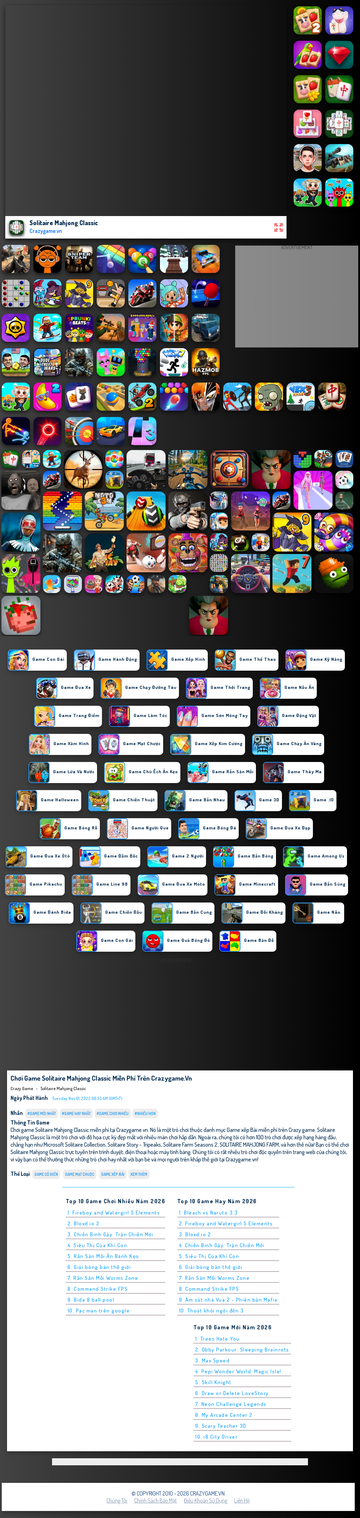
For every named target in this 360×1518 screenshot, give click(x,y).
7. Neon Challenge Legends (231, 1404)
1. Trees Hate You (217, 1338)
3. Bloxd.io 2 (195, 1234)
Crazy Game (22, 1088)
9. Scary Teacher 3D (220, 1425)
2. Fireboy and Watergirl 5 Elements (226, 1223)
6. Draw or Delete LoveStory (232, 1393)
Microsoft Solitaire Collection (74, 1144)
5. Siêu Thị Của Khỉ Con (209, 1256)
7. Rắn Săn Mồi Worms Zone (103, 1278)
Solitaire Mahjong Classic (63, 1088)
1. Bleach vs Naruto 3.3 (208, 1212)
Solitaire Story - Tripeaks (134, 1144)
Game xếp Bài (112, 1174)
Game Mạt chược (79, 1174)
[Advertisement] (296, 298)
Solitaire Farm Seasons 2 (190, 1144)
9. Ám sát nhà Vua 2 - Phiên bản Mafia (228, 1299)
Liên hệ (242, 1500)
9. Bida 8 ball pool (91, 1299)
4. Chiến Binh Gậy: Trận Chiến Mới (222, 1245)
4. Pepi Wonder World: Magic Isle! (238, 1371)
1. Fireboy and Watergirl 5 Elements (114, 1212)
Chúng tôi (117, 1500)
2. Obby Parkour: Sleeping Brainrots (242, 1349)
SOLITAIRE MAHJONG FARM (249, 1144)
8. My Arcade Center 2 (224, 1415)
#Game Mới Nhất (41, 1113)
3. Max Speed (212, 1360)
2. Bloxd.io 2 (84, 1223)
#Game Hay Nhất (76, 1113)
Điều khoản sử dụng (205, 1500)
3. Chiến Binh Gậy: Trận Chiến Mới (111, 1234)
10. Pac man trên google (99, 1310)
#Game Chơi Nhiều (113, 1113)
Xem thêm (138, 1174)
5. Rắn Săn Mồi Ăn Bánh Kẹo (103, 1256)
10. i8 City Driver (216, 1436)
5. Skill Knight (213, 1382)
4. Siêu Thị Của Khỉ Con (98, 1245)
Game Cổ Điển (46, 1174)
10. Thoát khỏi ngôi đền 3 (211, 1310)
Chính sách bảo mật (155, 1500)
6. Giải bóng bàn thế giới (99, 1267)
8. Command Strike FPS (98, 1288)
